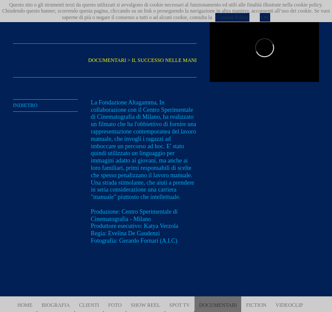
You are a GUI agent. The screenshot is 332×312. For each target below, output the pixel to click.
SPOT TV (179, 305)
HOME (24, 305)
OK (264, 17)
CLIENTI (89, 305)
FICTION (256, 305)
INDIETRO (25, 105)
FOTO (114, 305)
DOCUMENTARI (218, 305)
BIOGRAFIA (56, 305)
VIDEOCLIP (289, 305)
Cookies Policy (232, 17)
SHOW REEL (145, 305)
